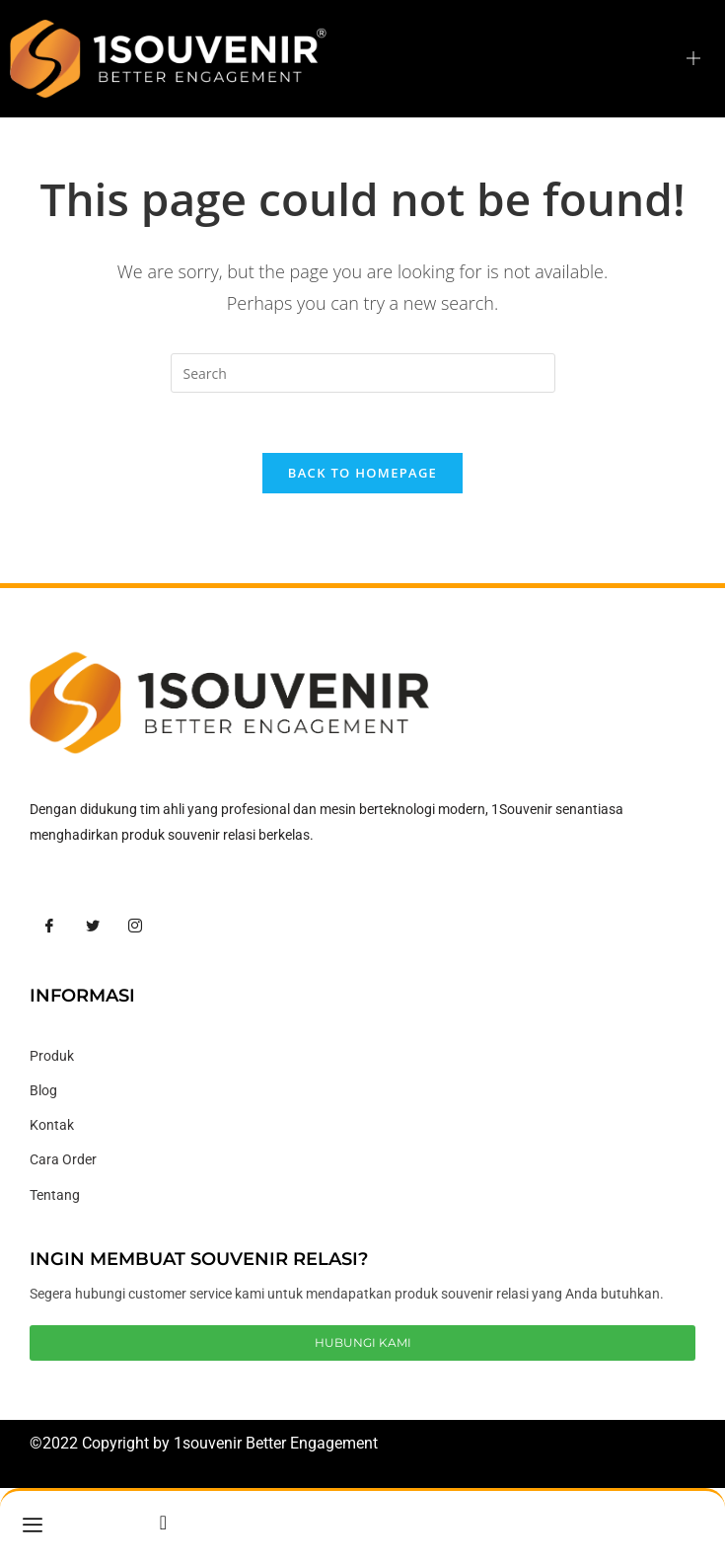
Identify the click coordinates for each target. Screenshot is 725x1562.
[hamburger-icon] (693, 58)
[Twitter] (93, 926)
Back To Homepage (362, 473)
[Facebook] (49, 926)
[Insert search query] (363, 373)
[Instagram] (135, 926)
